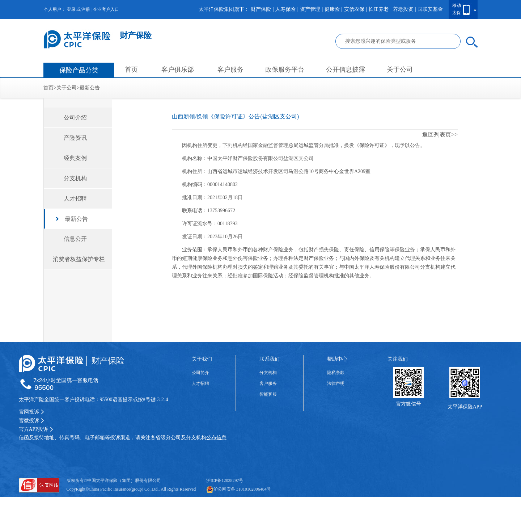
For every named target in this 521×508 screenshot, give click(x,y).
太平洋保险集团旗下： (224, 9)
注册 (85, 9)
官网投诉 (31, 412)
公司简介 (200, 372)
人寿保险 (285, 9)
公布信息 (216, 437)
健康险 (332, 9)
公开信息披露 (345, 69)
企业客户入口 (106, 9)
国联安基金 (430, 9)
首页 (131, 69)
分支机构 (75, 178)
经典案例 (75, 158)
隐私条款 (335, 372)
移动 (456, 5)
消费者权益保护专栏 (79, 259)
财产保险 (261, 9)
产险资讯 (75, 138)
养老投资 (403, 9)
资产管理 (310, 9)
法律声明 (335, 383)
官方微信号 (408, 404)
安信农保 (354, 9)
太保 (456, 12)
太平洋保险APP (465, 407)
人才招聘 (75, 199)
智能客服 (268, 394)
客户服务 (230, 69)
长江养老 (378, 9)
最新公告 (90, 88)
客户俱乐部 (177, 69)
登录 (71, 9)
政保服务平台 (284, 69)
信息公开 (75, 239)
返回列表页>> (440, 134)
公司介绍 (75, 117)
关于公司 (400, 69)
